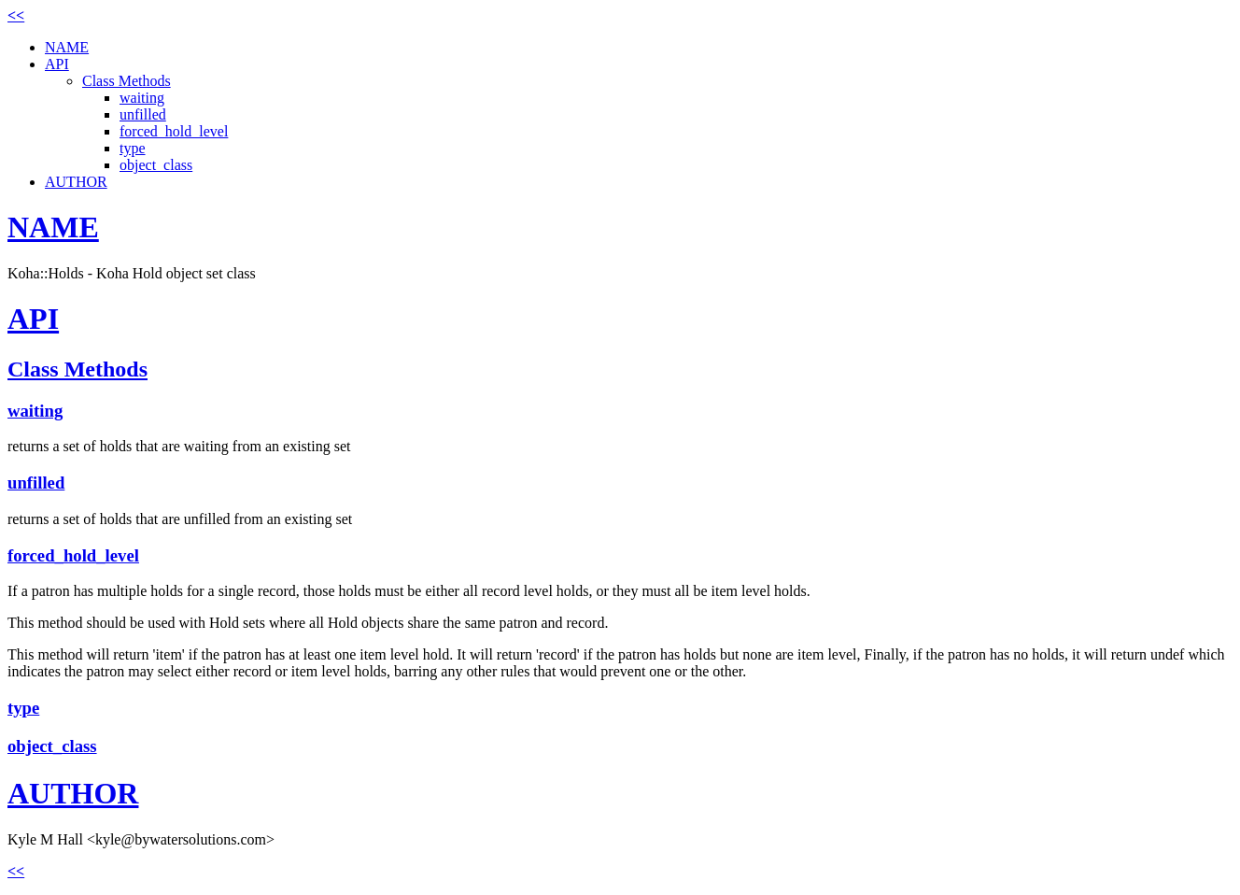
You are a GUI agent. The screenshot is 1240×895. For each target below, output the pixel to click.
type (133, 148)
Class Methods (126, 81)
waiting (142, 98)
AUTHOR (76, 182)
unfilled (143, 114)
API (57, 64)
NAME (67, 47)
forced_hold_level (174, 131)
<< (15, 15)
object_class (156, 165)
